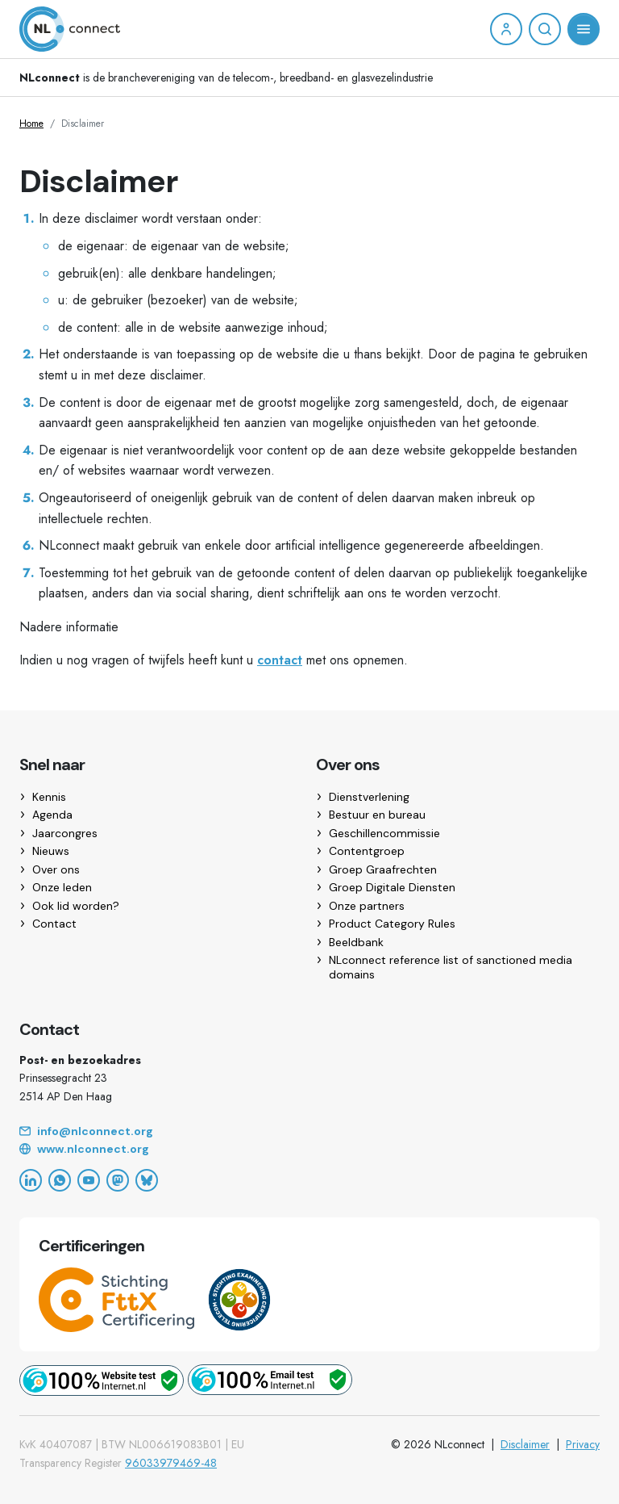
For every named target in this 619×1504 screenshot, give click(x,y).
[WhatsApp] (59, 1180)
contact (279, 660)
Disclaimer (525, 1444)
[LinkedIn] (30, 1180)
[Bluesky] (146, 1180)
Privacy (583, 1444)
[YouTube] (88, 1180)
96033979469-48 (171, 1463)
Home (31, 123)
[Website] (309, 1149)
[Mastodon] (117, 1180)
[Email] (309, 1132)
